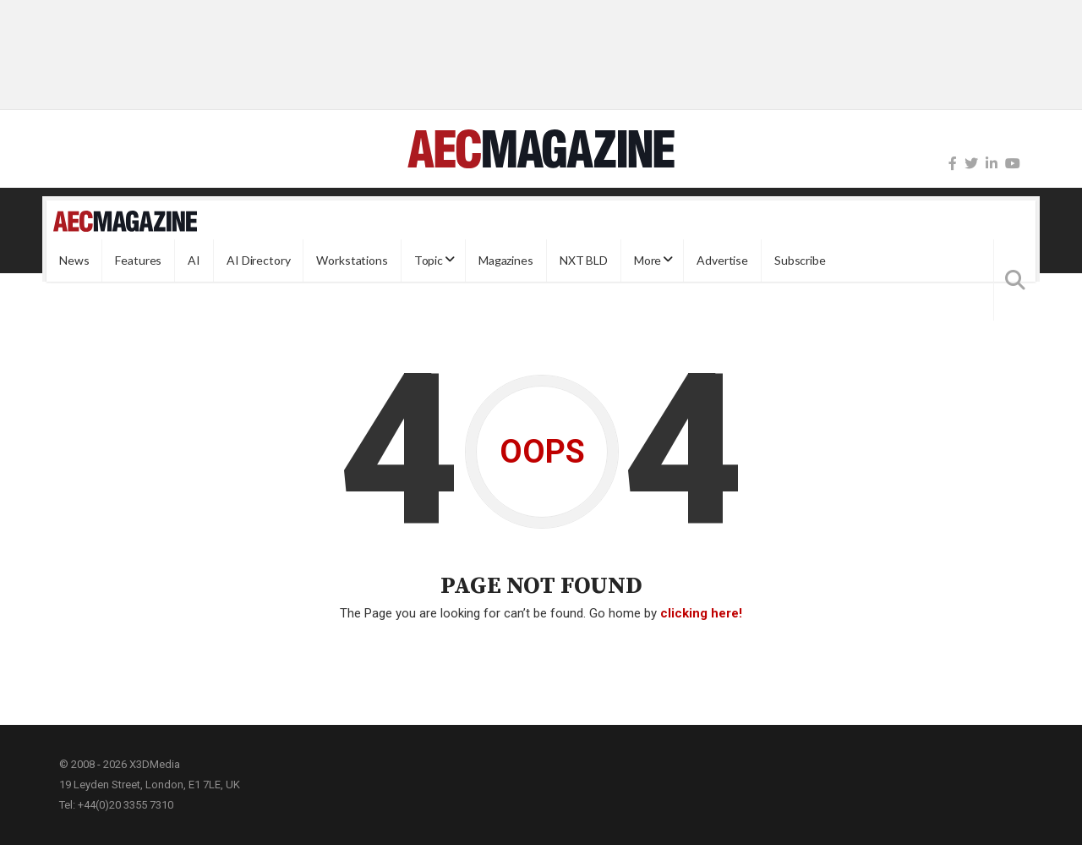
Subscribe (800, 260)
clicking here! (701, 613)
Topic (428, 260)
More (647, 260)
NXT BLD (584, 260)
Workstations (351, 260)
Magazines (505, 260)
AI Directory (258, 260)
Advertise (722, 260)
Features (138, 260)
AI (194, 260)
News (74, 260)
